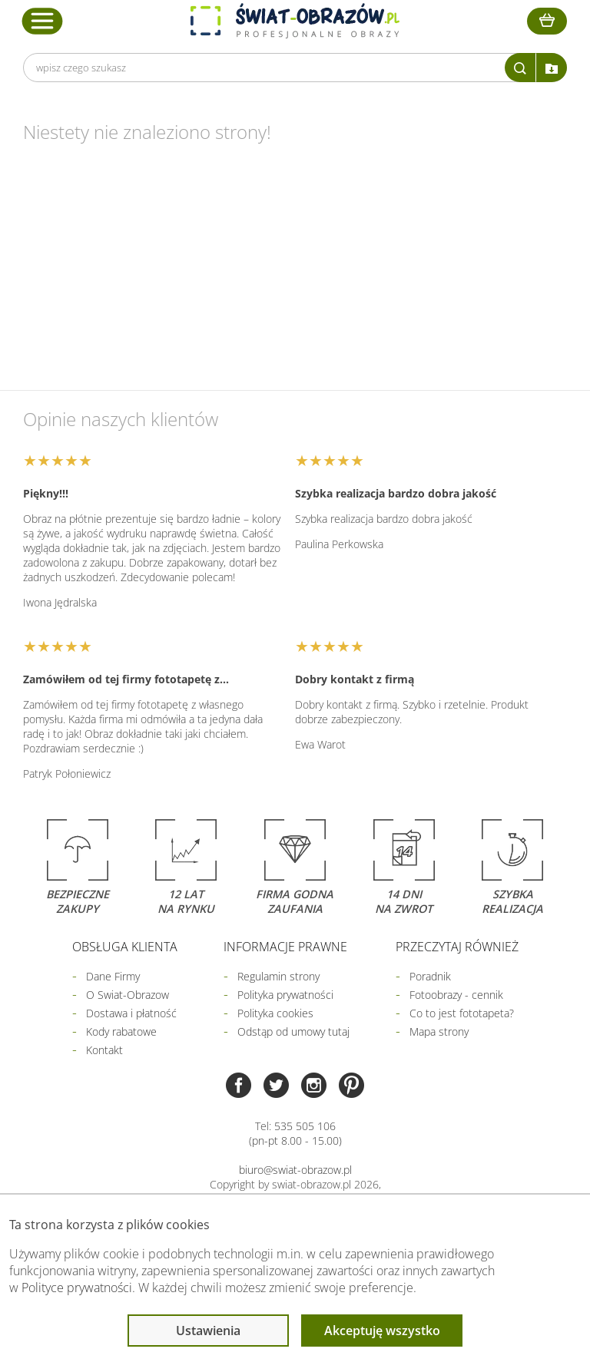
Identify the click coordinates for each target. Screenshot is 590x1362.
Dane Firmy (113, 976)
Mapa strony (439, 1031)
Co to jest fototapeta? (461, 1013)
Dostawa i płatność (131, 1013)
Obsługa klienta (124, 946)
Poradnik (430, 976)
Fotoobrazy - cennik (456, 994)
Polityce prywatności (77, 1287)
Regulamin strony (278, 976)
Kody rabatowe (121, 1031)
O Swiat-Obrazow (127, 994)
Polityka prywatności (285, 994)
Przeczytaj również (457, 946)
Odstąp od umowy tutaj (293, 1031)
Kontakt (104, 1050)
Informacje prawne (285, 946)
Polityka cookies (275, 1013)
